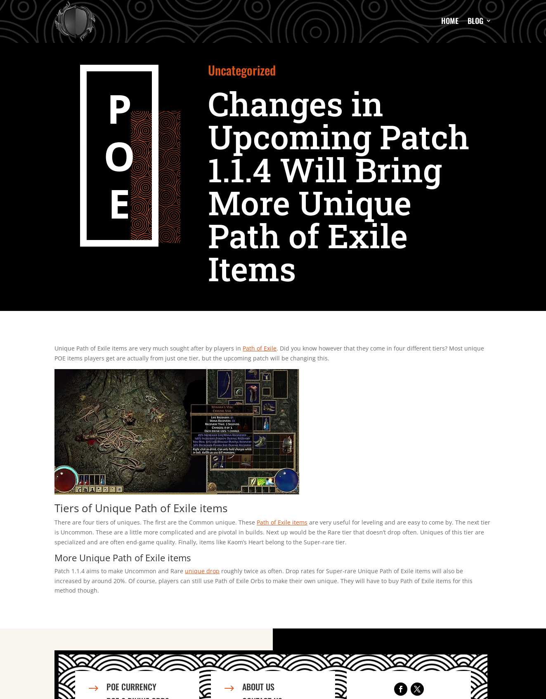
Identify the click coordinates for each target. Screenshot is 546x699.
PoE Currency (131, 686)
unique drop (202, 571)
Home (450, 20)
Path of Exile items (282, 522)
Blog (475, 20)
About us (258, 686)
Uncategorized (242, 70)
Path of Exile (260, 348)
